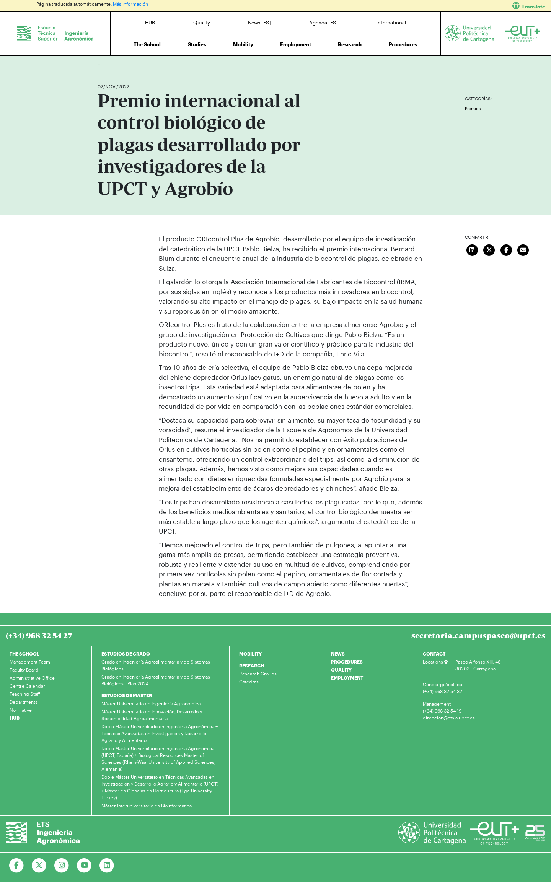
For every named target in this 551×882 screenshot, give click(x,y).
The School (147, 44)
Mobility (243, 44)
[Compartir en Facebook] (506, 249)
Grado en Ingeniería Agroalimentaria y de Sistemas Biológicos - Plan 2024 (155, 680)
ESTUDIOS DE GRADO (125, 653)
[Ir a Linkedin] (107, 865)
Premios (473, 108)
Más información (130, 4)
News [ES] (259, 23)
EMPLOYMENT (347, 677)
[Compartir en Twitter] (489, 249)
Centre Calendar (27, 685)
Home (104, 64)
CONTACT (434, 653)
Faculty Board (24, 669)
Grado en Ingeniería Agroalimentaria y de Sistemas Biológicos (155, 665)
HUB (150, 23)
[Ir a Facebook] (17, 865)
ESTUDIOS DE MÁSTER (126, 695)
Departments (23, 702)
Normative (21, 710)
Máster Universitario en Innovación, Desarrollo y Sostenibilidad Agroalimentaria (151, 715)
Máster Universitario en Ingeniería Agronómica (151, 703)
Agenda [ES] (323, 23)
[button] (416, 5)
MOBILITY (250, 653)
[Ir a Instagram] (62, 865)
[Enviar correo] (523, 249)
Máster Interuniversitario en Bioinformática (146, 805)
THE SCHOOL (24, 653)
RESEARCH (251, 665)
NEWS (338, 653)
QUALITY (341, 669)
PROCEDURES (347, 661)
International (391, 23)
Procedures (403, 44)
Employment (295, 44)
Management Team (30, 661)
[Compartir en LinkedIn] (472, 249)
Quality (201, 23)
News (118, 64)
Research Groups (258, 673)
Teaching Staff (25, 693)
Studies (197, 44)
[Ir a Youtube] (84, 865)
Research (350, 44)
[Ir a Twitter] (39, 865)
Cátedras (249, 681)
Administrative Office (32, 677)
